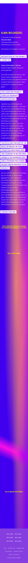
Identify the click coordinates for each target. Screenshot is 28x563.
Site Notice (8, 551)
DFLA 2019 (18, 534)
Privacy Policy (18, 551)
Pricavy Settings (14, 554)
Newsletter (20, 548)
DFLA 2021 (18, 537)
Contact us (11, 548)
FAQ (5, 548)
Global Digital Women (14, 557)
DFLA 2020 (10, 537)
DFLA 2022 (10, 541)
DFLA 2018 (10, 534)
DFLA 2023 (18, 541)
